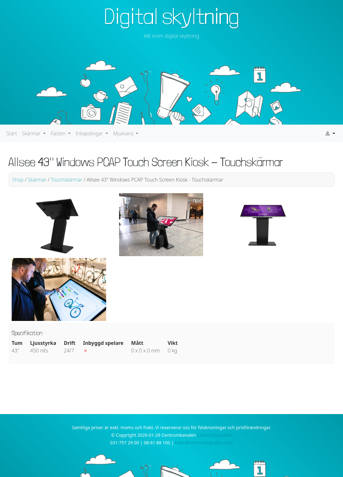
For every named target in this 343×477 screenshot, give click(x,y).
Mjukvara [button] (123, 133)
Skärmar (37, 179)
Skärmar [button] (32, 133)
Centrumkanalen (214, 435)
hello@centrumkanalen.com (204, 443)
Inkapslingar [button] (90, 133)
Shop (18, 179)
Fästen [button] (59, 133)
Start (11, 133)
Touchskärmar (66, 179)
